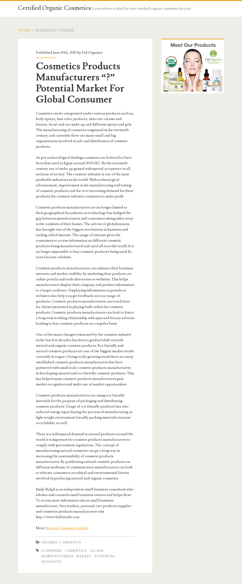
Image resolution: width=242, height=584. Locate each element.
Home (24, 30)
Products (51, 562)
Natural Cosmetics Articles (66, 528)
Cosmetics (76, 551)
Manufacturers (57, 556)
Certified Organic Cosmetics (54, 8)
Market (84, 556)
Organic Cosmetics (61, 542)
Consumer (51, 551)
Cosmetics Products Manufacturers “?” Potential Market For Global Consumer (80, 83)
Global (97, 551)
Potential (105, 556)
